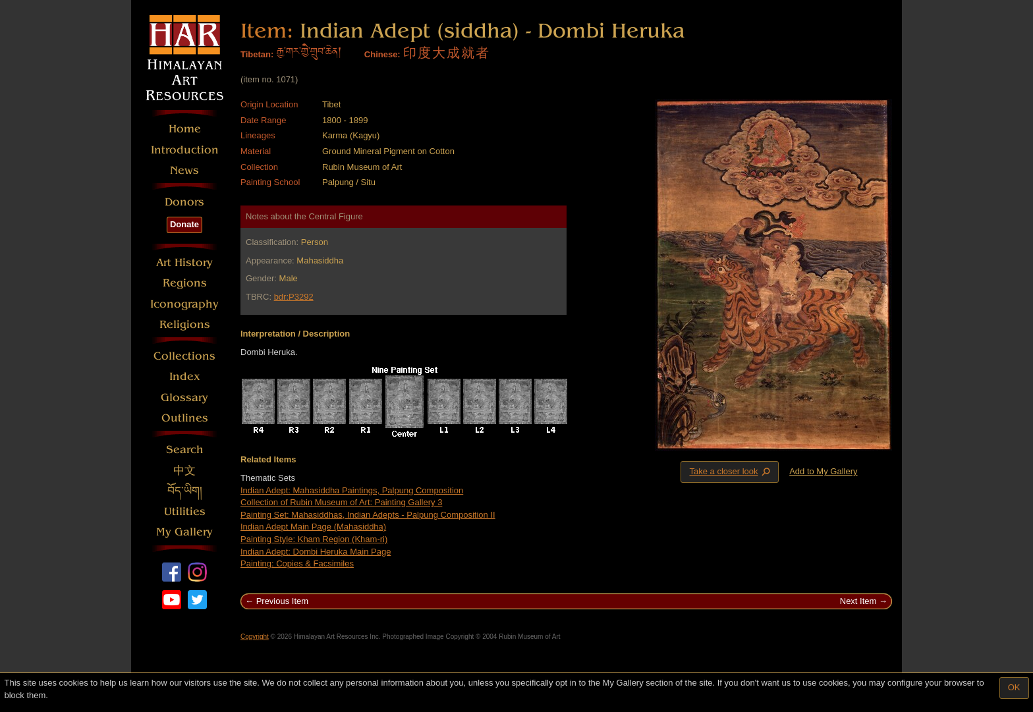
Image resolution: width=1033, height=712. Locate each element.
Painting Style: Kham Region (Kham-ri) (313, 539)
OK (1014, 687)
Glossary (184, 397)
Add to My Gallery (823, 471)
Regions (185, 283)
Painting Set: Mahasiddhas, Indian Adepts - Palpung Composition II (367, 515)
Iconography (184, 304)
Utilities (185, 511)
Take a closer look (730, 471)
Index (184, 376)
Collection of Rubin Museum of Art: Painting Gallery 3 (341, 502)
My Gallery (184, 532)
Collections (184, 356)
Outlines (184, 418)
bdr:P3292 (294, 297)
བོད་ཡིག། (184, 491)
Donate (184, 224)
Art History (184, 262)
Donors (184, 202)
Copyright (254, 636)
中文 (184, 470)
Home (185, 129)
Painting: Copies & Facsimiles (297, 563)
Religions (184, 324)
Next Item (858, 601)
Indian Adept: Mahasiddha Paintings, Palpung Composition (351, 490)
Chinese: (382, 54)
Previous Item (282, 601)
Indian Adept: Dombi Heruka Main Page (315, 552)
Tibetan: (256, 54)
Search (185, 449)
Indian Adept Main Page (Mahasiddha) (313, 527)
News (184, 170)
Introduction (185, 150)
